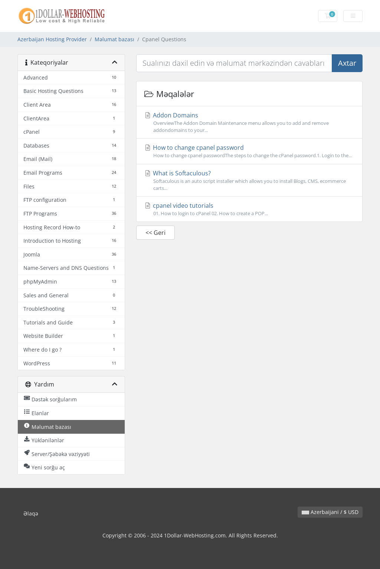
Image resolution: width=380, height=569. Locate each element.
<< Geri (155, 233)
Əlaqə (30, 513)
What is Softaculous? (249, 180)
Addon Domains (249, 122)
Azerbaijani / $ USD (330, 511)
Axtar (347, 63)
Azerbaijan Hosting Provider (52, 39)
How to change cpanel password (249, 151)
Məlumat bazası (114, 39)
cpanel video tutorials (249, 209)
